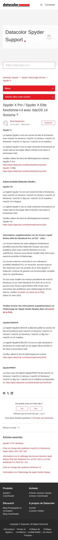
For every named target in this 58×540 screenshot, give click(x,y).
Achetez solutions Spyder (40, 493)
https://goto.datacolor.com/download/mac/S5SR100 (28, 382)
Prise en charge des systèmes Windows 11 (22, 467)
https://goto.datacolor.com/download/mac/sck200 (24, 357)
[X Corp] (8, 393)
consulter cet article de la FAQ (30, 292)
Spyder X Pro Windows (13, 443)
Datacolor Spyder (10, 77)
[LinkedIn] (12, 393)
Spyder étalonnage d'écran (34, 77)
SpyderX (7, 493)
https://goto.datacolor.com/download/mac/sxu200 (24, 225)
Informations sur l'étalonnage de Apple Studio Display (26, 472)
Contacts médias (36, 511)
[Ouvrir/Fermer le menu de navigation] (41, 4)
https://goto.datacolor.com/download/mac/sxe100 (24, 171)
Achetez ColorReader (38, 496)
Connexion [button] (50, 5)
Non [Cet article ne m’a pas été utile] (36, 409)
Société (32, 508)
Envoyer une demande (43, 418)
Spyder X (7, 80)
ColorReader (8, 496)
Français (29, 535)
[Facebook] (4, 393)
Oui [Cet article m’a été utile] (22, 409)
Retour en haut (11, 427)
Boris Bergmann (17, 121)
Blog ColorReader (11, 514)
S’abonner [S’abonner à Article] (48, 123)
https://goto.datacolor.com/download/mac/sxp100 (24, 165)
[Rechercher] (29, 65)
